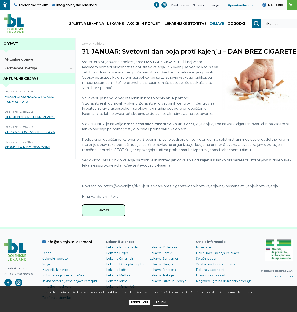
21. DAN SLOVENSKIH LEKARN (30, 133)
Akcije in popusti (144, 24)
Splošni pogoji (206, 260)
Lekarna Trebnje (162, 277)
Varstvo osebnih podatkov (215, 266)
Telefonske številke (31, 5)
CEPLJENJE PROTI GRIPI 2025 (30, 118)
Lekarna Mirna (117, 283)
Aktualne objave (38, 60)
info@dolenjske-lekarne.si (74, 5)
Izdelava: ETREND (282, 277)
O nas (46, 255)
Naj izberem (245, 292)
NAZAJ (103, 212)
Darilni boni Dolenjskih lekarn (217, 255)
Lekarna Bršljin (117, 255)
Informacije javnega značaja (63, 277)
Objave (217, 24)
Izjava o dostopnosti (211, 277)
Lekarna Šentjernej (164, 260)
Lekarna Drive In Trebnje (168, 283)
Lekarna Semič (161, 255)
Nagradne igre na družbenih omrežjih (224, 283)
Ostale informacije (206, 5)
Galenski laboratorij (56, 260)
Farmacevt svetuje (38, 69)
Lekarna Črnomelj (119, 260)
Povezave (203, 249)
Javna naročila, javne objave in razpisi (69, 283)
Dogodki (236, 24)
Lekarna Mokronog (164, 249)
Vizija (46, 266)
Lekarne (115, 24)
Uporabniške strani (242, 5)
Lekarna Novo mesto (122, 249)
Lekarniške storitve (186, 24)
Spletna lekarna (86, 24)
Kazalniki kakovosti (56, 271)
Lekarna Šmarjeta (163, 271)
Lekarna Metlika (118, 277)
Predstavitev (180, 5)
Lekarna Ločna (117, 271)
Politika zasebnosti (210, 271)
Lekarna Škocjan (162, 266)
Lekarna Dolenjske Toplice (125, 266)
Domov (87, 44)
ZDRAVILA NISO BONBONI (27, 148)
